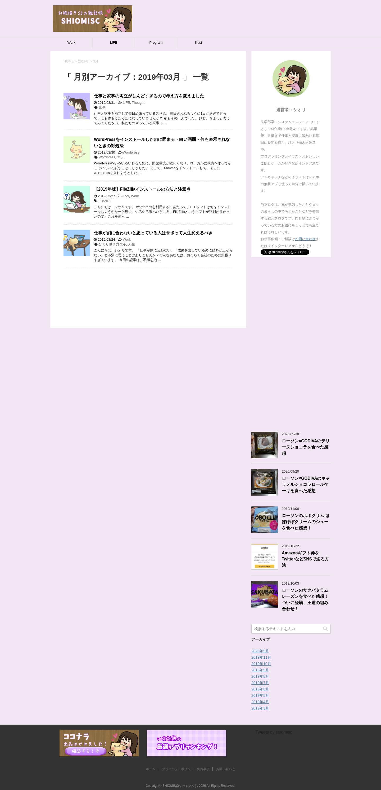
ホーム (150, 769)
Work (71, 42)
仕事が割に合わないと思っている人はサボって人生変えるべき (153, 233)
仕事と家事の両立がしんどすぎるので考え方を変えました (149, 96)
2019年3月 (260, 708)
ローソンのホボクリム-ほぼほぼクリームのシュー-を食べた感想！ (306, 521)
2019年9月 (260, 670)
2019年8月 (260, 676)
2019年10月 (261, 664)
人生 (131, 244)
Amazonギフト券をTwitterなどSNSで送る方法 (305, 559)
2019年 (83, 61)
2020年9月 (260, 651)
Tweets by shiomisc (274, 732)
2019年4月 (260, 702)
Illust (198, 42)
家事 (102, 107)
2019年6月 (260, 689)
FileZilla (105, 201)
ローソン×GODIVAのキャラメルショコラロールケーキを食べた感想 (306, 484)
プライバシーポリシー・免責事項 (186, 769)
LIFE (113, 42)
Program (156, 42)
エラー (122, 157)
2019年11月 (261, 657)
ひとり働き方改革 (112, 244)
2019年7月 (260, 683)
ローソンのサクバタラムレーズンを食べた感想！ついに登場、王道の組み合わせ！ (305, 599)
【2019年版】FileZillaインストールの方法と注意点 (142, 189)
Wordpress (131, 152)
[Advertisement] (148, 291)
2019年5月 (260, 695)
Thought (138, 103)
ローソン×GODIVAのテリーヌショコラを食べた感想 (306, 447)
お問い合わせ (305, 239)
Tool (126, 196)
